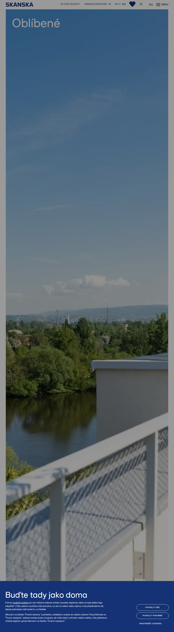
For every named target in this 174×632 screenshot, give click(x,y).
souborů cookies (20, 602)
